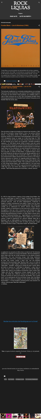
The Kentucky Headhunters (32, 379)
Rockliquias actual (20, 379)
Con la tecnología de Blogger (20, 416)
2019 (5, 379)
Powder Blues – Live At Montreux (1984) (14, 25)
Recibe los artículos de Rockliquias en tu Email (20, 321)
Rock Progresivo (25, 16)
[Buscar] (39, 3)
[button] (39, 26)
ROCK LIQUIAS (20, 5)
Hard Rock (13, 16)
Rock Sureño (11, 379)
